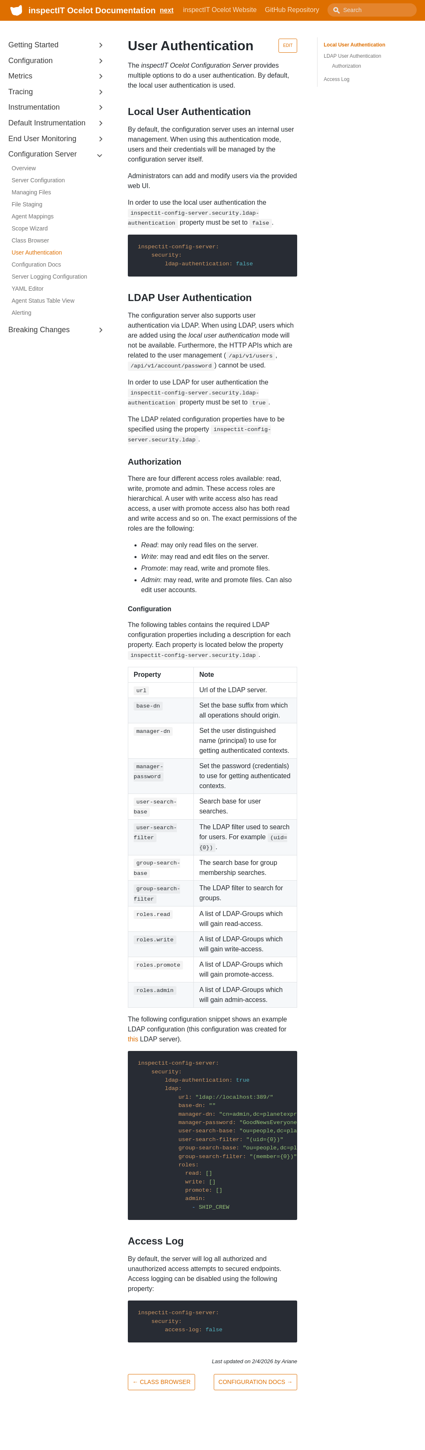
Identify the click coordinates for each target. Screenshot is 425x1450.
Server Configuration (38, 180)
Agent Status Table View (43, 300)
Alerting (21, 312)
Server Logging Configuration (49, 276)
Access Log (336, 79)
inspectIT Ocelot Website (219, 9)
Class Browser (30, 240)
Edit (288, 45)
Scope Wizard (30, 228)
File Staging (27, 204)
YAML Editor (28, 288)
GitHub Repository (292, 9)
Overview (24, 168)
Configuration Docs (36, 264)
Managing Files (31, 192)
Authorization (346, 66)
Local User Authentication (354, 45)
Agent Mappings (33, 216)
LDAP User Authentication (352, 56)
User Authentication (37, 252)
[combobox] (372, 10)
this (133, 1039)
